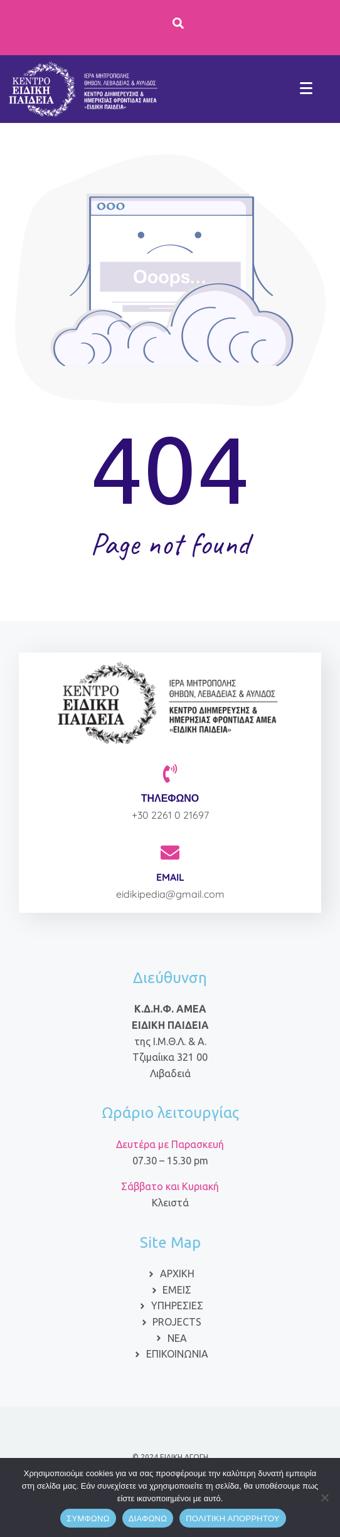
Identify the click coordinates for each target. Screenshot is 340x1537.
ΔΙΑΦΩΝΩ (148, 1518)
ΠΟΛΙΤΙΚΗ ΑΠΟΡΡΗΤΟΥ (233, 1518)
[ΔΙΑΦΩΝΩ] (324, 1497)
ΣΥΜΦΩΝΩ (87, 1518)
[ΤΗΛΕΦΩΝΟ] (170, 773)
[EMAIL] (170, 852)
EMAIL (170, 877)
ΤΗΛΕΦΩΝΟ (170, 798)
